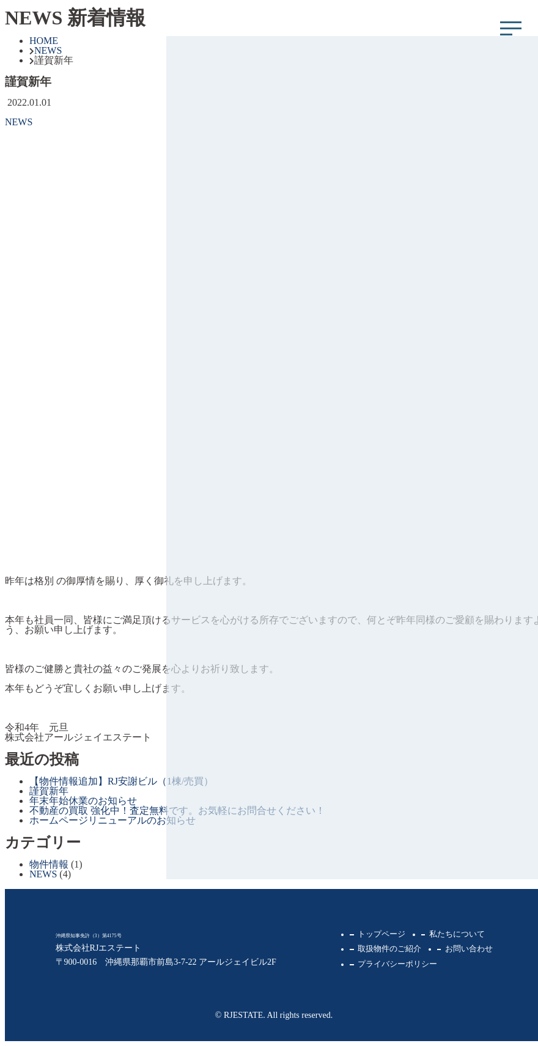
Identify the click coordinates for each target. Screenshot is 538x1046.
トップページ (381, 934)
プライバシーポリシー (397, 964)
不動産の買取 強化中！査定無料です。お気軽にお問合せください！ (177, 810)
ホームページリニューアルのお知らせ (112, 820)
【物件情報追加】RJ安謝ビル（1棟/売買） (121, 781)
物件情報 (48, 864)
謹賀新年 (48, 791)
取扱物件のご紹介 (389, 949)
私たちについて (457, 934)
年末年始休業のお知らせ (83, 800)
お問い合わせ (469, 949)
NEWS (18, 122)
